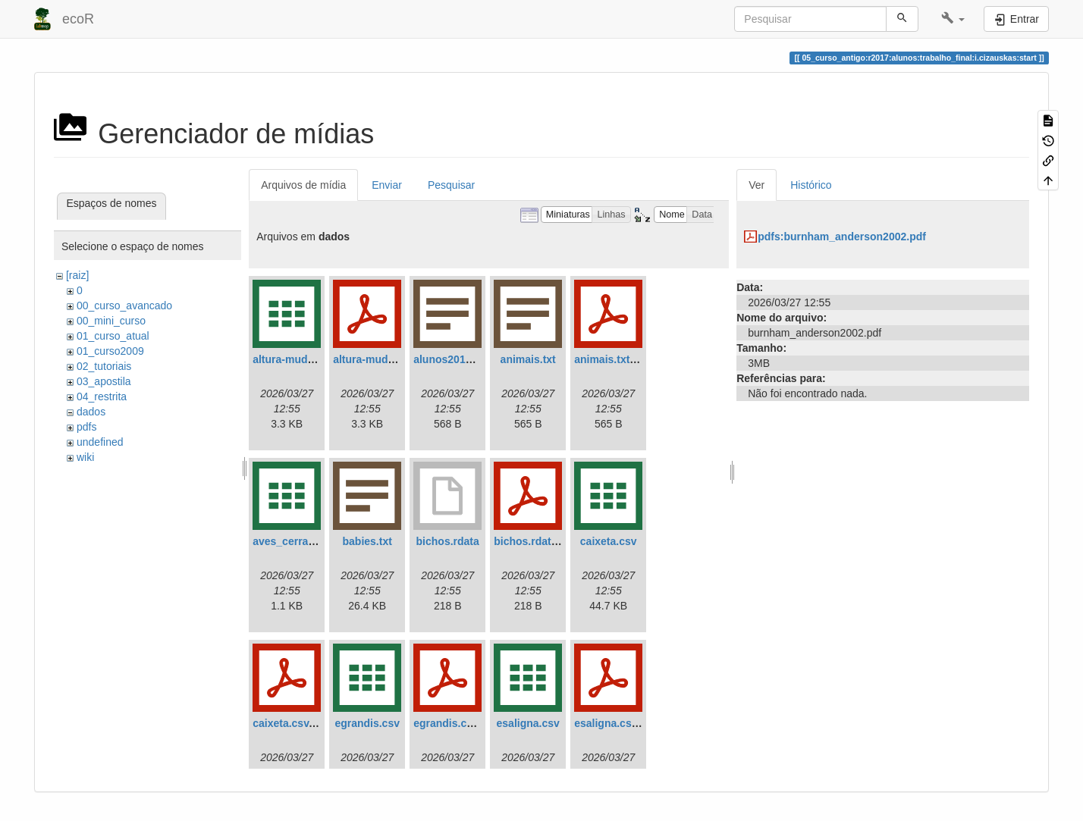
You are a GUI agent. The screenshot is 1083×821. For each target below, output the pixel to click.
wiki (85, 457)
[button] (953, 19)
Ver (756, 185)
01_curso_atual (113, 336)
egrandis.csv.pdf (455, 723)
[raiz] (77, 275)
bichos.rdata (447, 541)
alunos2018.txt (450, 359)
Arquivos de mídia (303, 185)
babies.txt (367, 541)
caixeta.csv (608, 541)
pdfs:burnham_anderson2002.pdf (842, 236)
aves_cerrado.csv (297, 541)
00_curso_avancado (124, 305)
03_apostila (104, 381)
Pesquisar (451, 185)
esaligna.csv (528, 723)
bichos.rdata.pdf (535, 541)
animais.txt (528, 359)
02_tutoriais (104, 366)
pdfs (86, 427)
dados (91, 412)
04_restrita (102, 396)
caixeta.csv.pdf (290, 723)
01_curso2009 (110, 351)
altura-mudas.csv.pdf (386, 359)
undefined (100, 442)
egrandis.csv (367, 723)
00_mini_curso (111, 321)
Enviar (387, 185)
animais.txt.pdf (611, 359)
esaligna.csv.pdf (615, 723)
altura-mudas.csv (296, 359)
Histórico (810, 185)
